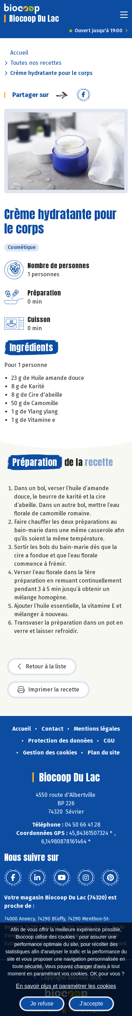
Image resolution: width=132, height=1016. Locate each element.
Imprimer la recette (48, 689)
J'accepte (91, 1004)
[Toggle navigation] (124, 17)
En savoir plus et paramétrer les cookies (66, 986)
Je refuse (42, 1004)
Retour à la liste (42, 666)
